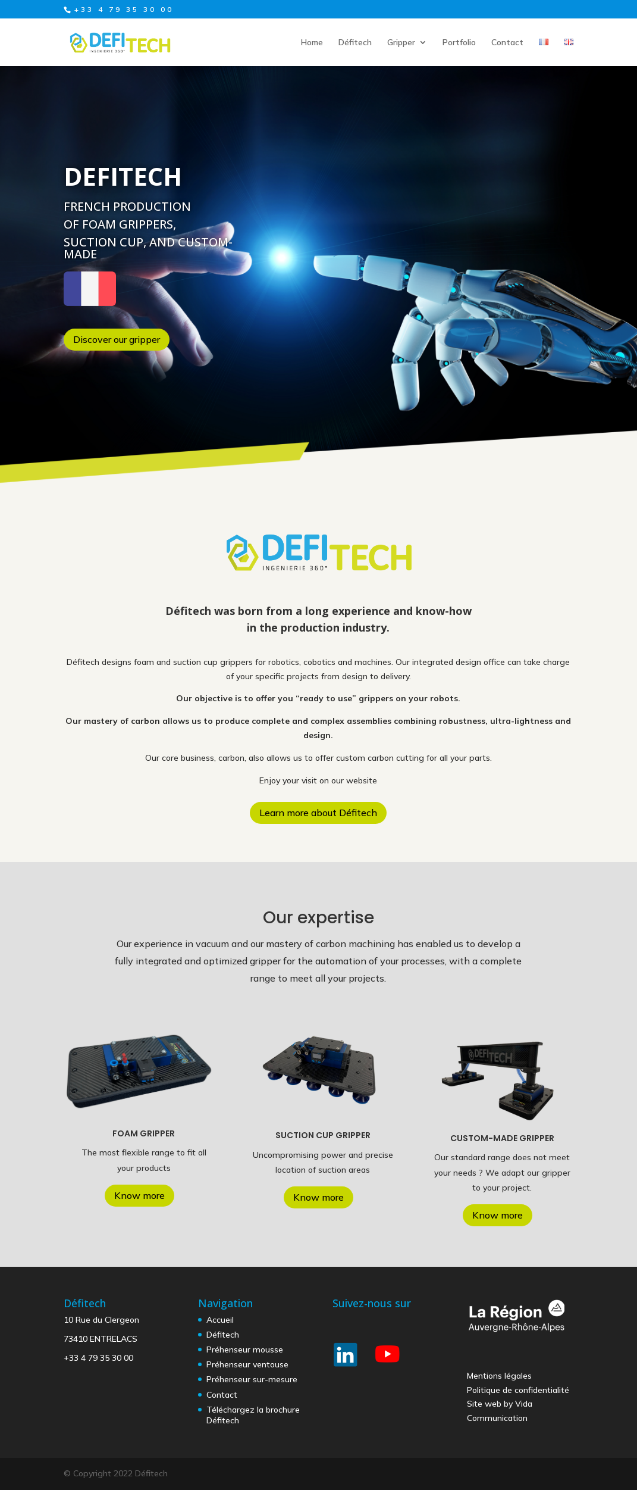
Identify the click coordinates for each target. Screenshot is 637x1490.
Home (312, 43)
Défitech (355, 43)
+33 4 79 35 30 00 (98, 1357)
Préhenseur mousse (244, 1349)
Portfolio (459, 43)
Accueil (220, 1319)
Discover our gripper (116, 339)
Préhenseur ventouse (247, 1364)
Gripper (401, 43)
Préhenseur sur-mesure (251, 1379)
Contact (507, 43)
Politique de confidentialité (518, 1390)
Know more (139, 1195)
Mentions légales (499, 1375)
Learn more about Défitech (318, 813)
